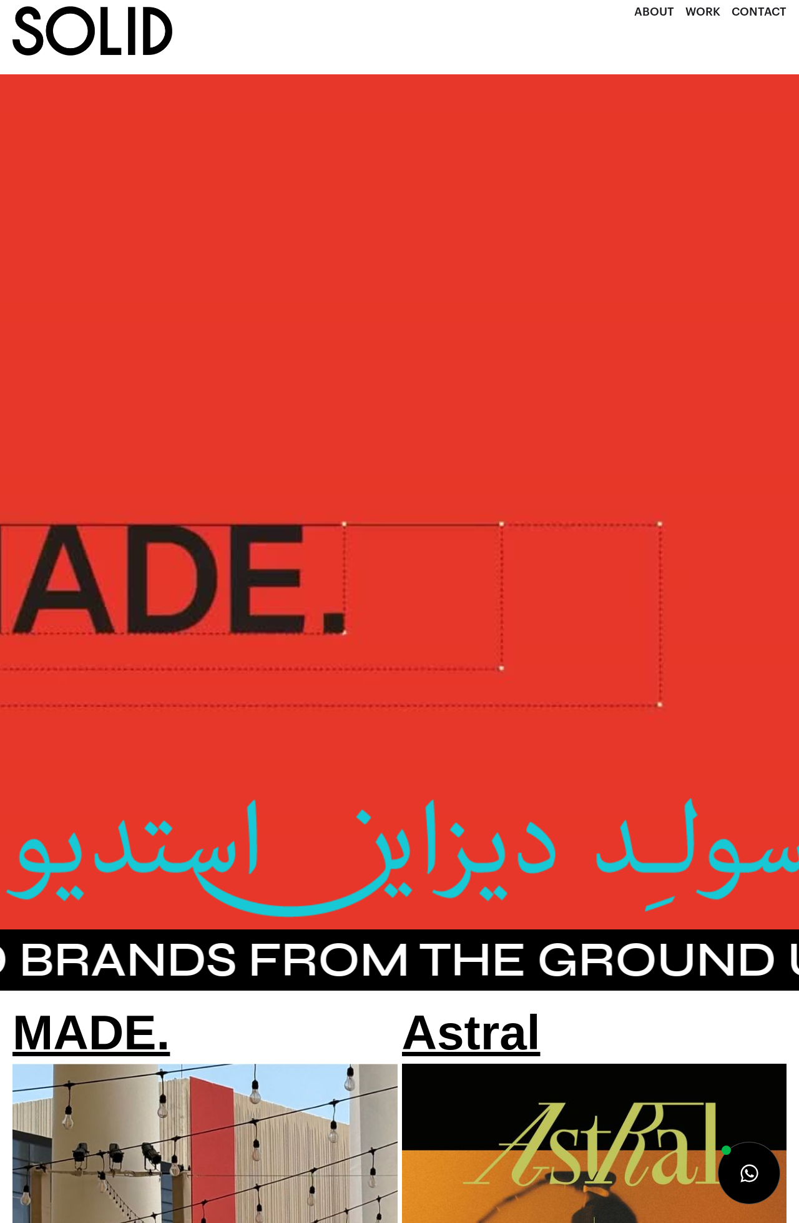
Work (702, 11)
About (654, 11)
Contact (759, 11)
